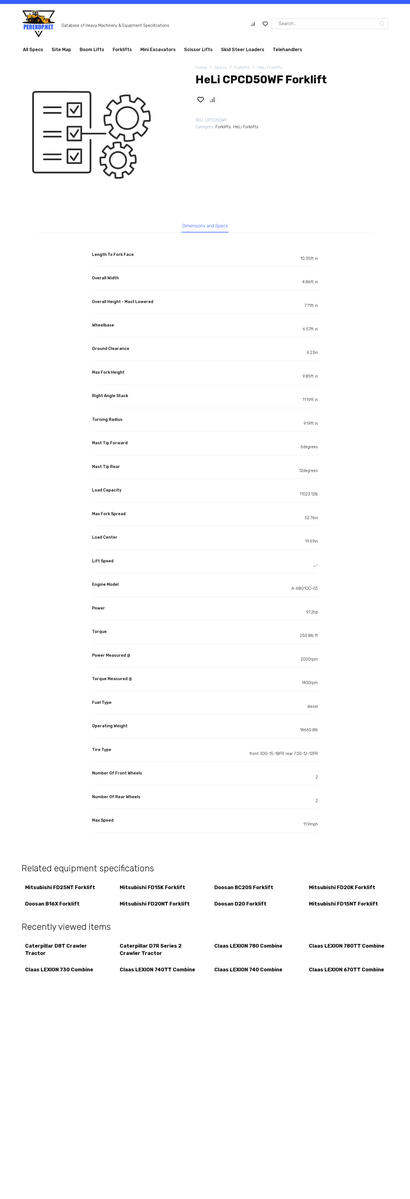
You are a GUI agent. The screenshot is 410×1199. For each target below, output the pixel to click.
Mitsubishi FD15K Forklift (153, 889)
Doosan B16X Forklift (53, 906)
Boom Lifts (92, 49)
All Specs (33, 49)
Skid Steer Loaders (242, 49)
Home (201, 67)
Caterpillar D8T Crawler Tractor (57, 952)
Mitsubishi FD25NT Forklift (61, 889)
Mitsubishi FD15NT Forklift (344, 906)
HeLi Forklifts (270, 67)
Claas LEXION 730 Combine (60, 974)
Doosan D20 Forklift (241, 906)
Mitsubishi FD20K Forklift (342, 889)
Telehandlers (287, 49)
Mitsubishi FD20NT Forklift (155, 906)
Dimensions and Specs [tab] (205, 226)
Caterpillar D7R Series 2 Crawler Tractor (151, 952)
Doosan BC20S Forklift (244, 889)
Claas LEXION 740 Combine (249, 974)
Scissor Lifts (198, 49)
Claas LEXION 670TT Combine (335, 977)
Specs (221, 67)
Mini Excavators (158, 49)
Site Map (61, 49)
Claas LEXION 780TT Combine (335, 952)
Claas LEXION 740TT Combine (146, 977)
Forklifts (122, 49)
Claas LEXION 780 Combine (249, 949)
